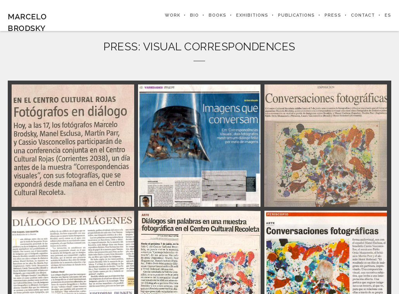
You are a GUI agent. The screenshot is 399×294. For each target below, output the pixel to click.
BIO (194, 15)
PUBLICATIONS (296, 15)
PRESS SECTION (249, 154)
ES (388, 15)
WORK (172, 15)
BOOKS (217, 15)
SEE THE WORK (150, 154)
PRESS (333, 15)
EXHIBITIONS (252, 15)
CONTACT (363, 15)
